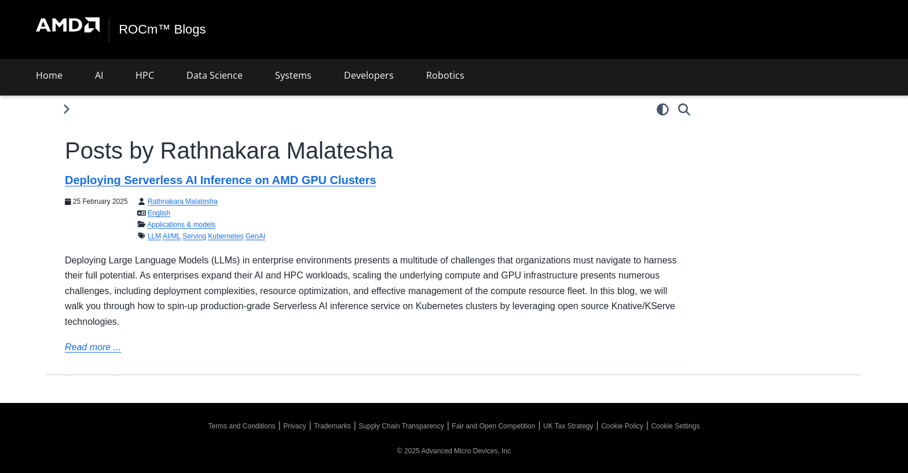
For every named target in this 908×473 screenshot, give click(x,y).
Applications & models (181, 225)
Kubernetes (225, 236)
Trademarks (332, 426)
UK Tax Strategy (568, 426)
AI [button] (99, 75)
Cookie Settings (675, 426)
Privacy (294, 426)
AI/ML (172, 236)
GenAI (255, 236)
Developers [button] (369, 75)
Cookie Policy (622, 426)
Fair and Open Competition (493, 426)
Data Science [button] (214, 75)
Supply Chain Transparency (401, 426)
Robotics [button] (445, 75)
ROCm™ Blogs (162, 29)
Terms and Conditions (242, 426)
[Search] (684, 109)
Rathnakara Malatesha (183, 201)
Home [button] (49, 75)
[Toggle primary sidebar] (66, 109)
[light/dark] (662, 109)
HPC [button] (145, 75)
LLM (154, 236)
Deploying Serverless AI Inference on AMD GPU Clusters (220, 180)
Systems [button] (293, 75)
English (159, 213)
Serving (194, 236)
